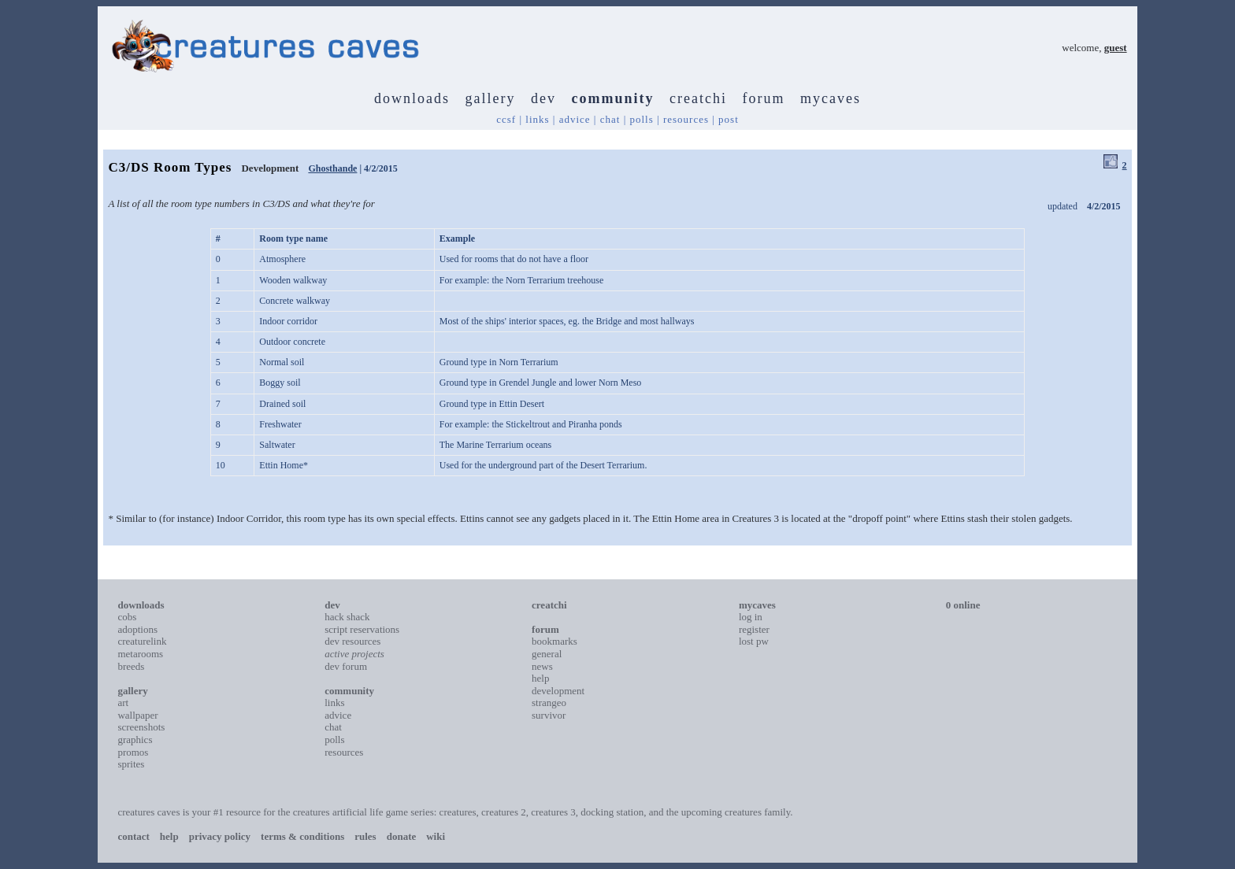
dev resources (352, 641)
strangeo (549, 702)
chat (610, 119)
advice (575, 119)
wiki (435, 836)
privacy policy (219, 836)
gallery (490, 98)
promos (132, 752)
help (540, 678)
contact (133, 836)
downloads (412, 98)
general (547, 654)
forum (763, 98)
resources (686, 119)
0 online (963, 605)
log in (750, 617)
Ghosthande (332, 168)
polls (641, 119)
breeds (130, 666)
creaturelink (141, 641)
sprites (130, 764)
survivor (549, 715)
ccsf (506, 119)
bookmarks (554, 641)
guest (1115, 48)
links (537, 119)
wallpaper (137, 715)
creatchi (698, 98)
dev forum (346, 666)
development (558, 691)
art (122, 702)
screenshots (141, 727)
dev (543, 98)
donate (402, 836)
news (542, 666)
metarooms (140, 654)
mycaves (830, 98)
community (613, 98)
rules (365, 836)
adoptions (137, 629)
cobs (126, 617)
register (754, 629)
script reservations (362, 629)
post (728, 119)
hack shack (347, 617)
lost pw (754, 641)
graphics (134, 739)
